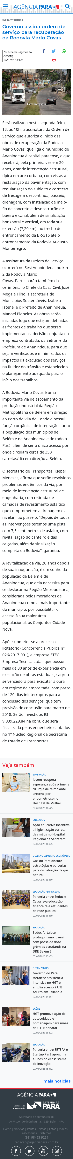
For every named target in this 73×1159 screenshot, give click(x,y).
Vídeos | (64, 1129)
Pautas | (33, 1129)
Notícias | (20, 1129)
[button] (4, 6)
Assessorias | (31, 1133)
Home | (8, 1129)
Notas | (44, 1129)
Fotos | (54, 1129)
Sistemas (45, 1133)
